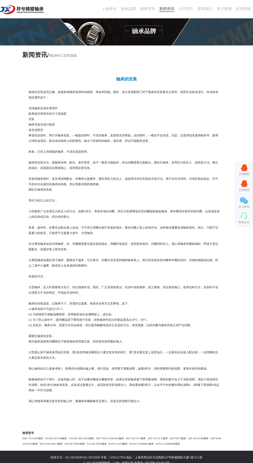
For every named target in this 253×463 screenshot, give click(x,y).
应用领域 (243, 9)
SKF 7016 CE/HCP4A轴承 (110, 438)
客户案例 (224, 9)
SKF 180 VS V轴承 (136, 438)
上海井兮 (109, 9)
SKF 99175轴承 (178, 438)
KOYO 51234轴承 (118, 443)
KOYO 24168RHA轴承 (141, 443)
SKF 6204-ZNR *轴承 (51, 443)
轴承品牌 (128, 9)
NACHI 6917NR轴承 (56, 438)
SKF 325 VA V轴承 (158, 438)
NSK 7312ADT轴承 (32, 438)
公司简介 (185, 9)
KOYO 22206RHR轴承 (168, 443)
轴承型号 (147, 9)
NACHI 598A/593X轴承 (81, 438)
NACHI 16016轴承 (97, 443)
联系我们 (205, 9)
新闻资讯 (166, 9)
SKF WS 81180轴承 (198, 438)
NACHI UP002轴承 (74, 443)
